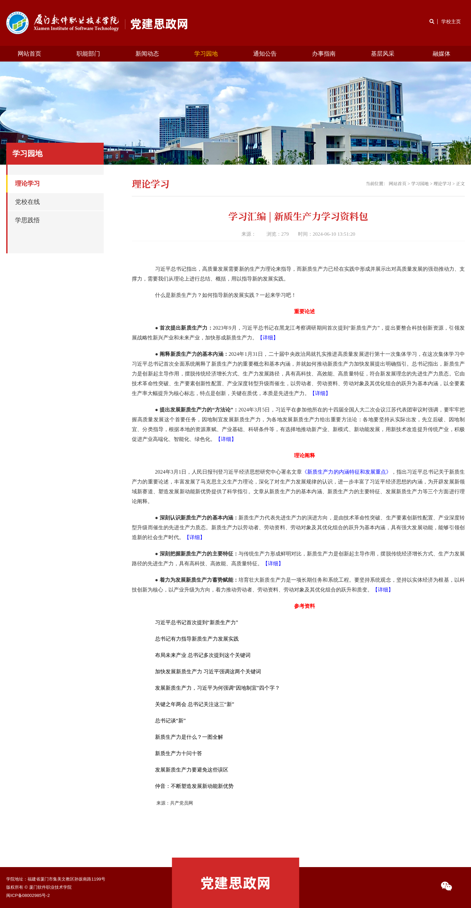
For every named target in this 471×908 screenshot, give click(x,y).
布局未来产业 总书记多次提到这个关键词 (203, 655)
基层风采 (382, 53)
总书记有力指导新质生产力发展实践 (197, 639)
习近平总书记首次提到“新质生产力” (196, 622)
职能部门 (88, 53)
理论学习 (442, 183)
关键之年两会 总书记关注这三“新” (194, 704)
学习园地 (206, 53)
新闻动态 (147, 53)
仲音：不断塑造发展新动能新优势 (194, 786)
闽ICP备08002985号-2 (28, 895)
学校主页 (451, 21)
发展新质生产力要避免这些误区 (191, 769)
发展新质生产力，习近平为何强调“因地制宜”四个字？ (217, 688)
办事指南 (324, 53)
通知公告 (265, 53)
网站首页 (29, 53)
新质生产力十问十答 (178, 753)
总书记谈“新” (170, 720)
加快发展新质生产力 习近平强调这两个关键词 (208, 671)
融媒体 (441, 53)
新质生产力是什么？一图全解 (189, 737)
